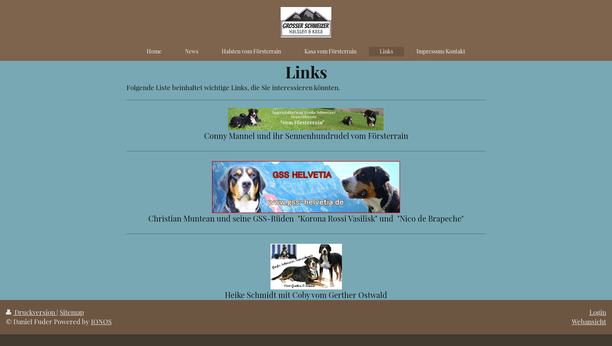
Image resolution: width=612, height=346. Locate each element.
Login (597, 312)
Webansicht (589, 321)
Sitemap (72, 312)
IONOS (101, 321)
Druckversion (31, 312)
